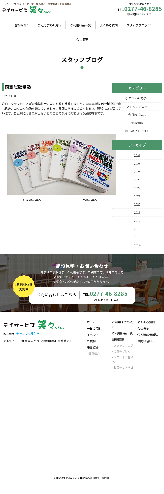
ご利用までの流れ (49, 25)
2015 (137, 237)
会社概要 (82, 39)
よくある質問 (109, 25)
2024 (137, 172)
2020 (137, 204)
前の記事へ (33, 200)
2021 (137, 196)
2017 (137, 220)
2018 (137, 212)
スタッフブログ (137, 25)
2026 (137, 155)
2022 (137, 188)
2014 (137, 245)
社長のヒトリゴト (137, 131)
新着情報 (137, 123)
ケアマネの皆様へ (137, 98)
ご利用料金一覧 (80, 25)
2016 (137, 229)
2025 (137, 163)
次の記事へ (89, 200)
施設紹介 (20, 25)
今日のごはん (137, 115)
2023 (137, 180)
